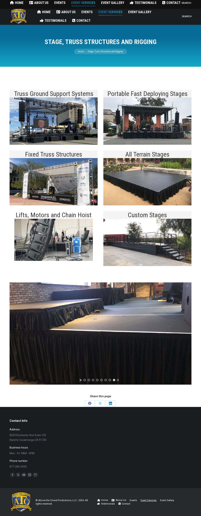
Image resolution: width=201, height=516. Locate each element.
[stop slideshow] (118, 380)
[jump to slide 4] (97, 380)
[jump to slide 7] (110, 380)
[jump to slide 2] (89, 380)
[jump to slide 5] (101, 380)
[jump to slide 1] (84, 380)
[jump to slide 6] (106, 380)
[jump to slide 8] (114, 380)
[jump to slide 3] (93, 380)
